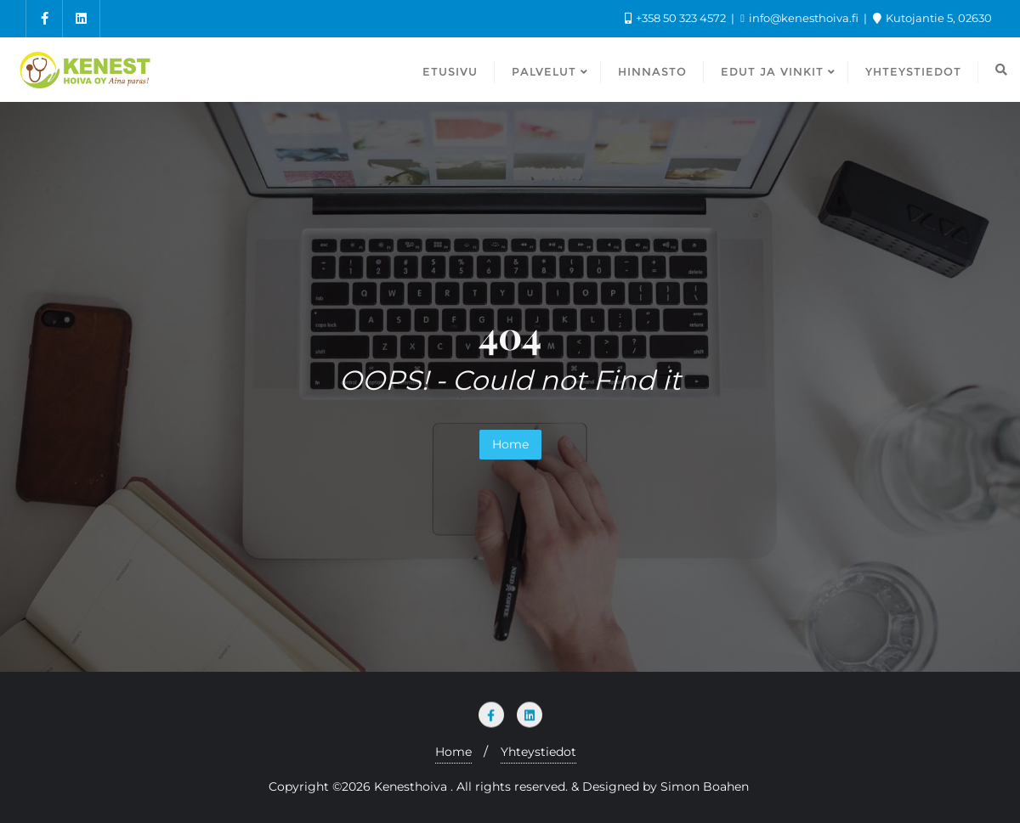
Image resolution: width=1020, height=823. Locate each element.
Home (510, 444)
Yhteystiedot (538, 751)
